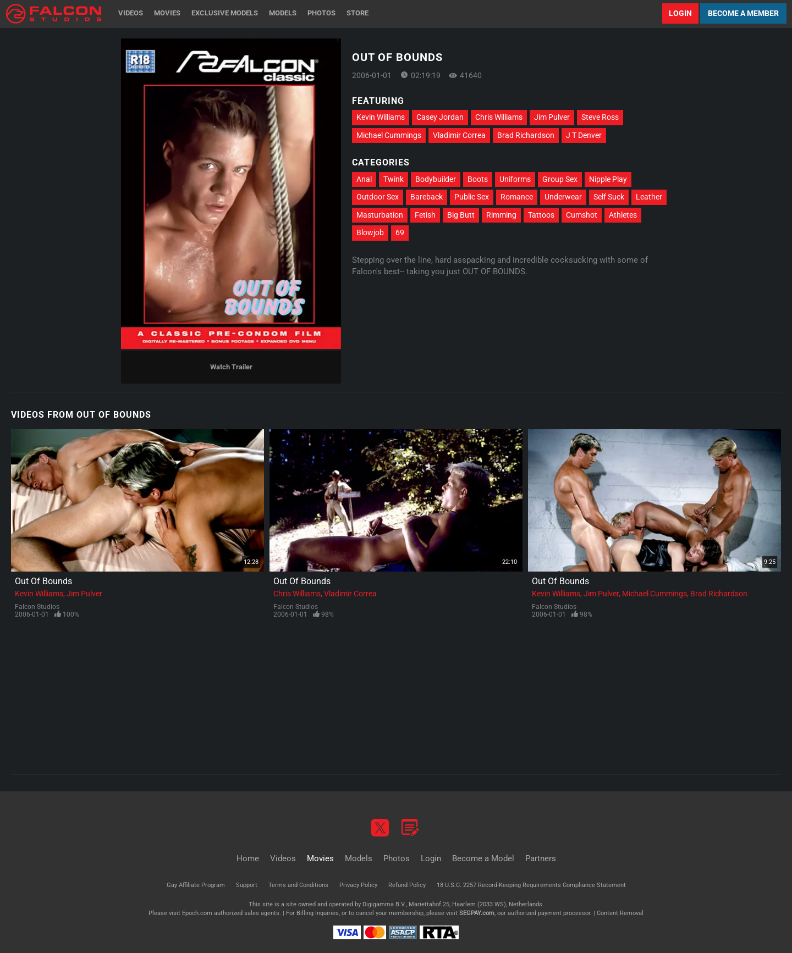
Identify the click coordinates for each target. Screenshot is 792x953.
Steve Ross (600, 117)
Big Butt (461, 214)
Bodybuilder (435, 179)
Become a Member (743, 13)
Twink (393, 179)
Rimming (501, 214)
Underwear (563, 196)
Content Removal (620, 913)
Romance (517, 196)
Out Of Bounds (43, 581)
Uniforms (515, 179)
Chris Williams (498, 117)
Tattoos (541, 214)
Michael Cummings (388, 135)
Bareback (426, 196)
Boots (478, 179)
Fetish (425, 214)
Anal (364, 179)
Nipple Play (608, 179)
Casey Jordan (440, 117)
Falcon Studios (37, 607)
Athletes (623, 214)
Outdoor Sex (377, 196)
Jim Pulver (552, 117)
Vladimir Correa (459, 135)
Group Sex (560, 179)
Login (680, 13)
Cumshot (581, 214)
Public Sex (471, 196)
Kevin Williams (380, 117)
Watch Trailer (231, 367)
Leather (649, 196)
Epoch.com (197, 913)
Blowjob (370, 232)
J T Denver (584, 135)
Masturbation (379, 214)
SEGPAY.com (476, 913)
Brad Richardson (525, 135)
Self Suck (608, 196)
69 (399, 232)
